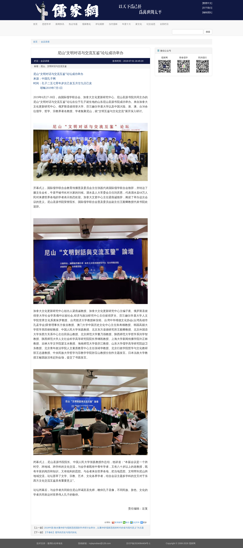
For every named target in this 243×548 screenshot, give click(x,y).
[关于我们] (207, 8)
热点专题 (73, 24)
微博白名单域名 (55, 543)
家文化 (138, 24)
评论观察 (99, 24)
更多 (145, 522)
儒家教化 (86, 24)
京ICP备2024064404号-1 (138, 543)
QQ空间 (136, 522)
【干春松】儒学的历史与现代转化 (60, 532)
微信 (127, 522)
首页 (35, 24)
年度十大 (126, 24)
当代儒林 (113, 24)
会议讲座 (45, 41)
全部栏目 (164, 24)
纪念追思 (151, 24)
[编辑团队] (207, 12)
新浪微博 (118, 522)
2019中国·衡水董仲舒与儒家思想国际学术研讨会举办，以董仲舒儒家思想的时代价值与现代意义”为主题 (94, 527)
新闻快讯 (59, 24)
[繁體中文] (207, 3)
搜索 (208, 32)
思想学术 (46, 24)
